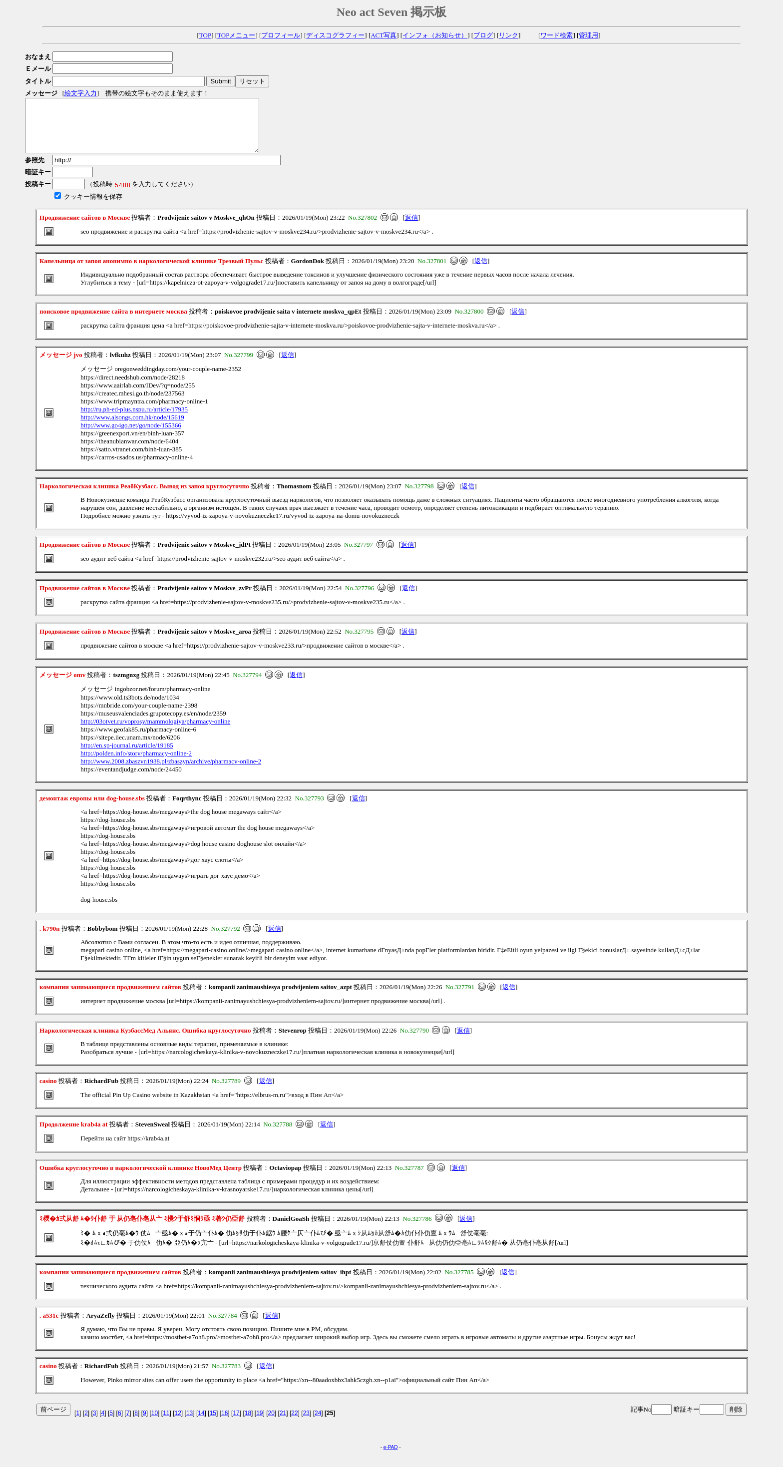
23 (306, 1423)
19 (259, 1423)
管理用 (588, 35)
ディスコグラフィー (335, 35)
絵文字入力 (80, 93)
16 (224, 1423)
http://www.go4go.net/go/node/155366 (130, 435)
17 (236, 1423)
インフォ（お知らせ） (434, 35)
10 (154, 1423)
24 (318, 1423)
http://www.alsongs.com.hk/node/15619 (132, 427)
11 (166, 1423)
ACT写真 (383, 35)
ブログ (483, 35)
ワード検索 (556, 35)
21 (283, 1423)
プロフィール (280, 35)
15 (213, 1423)
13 (189, 1423)
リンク (508, 35)
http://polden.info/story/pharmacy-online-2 (136, 763)
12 (178, 1423)
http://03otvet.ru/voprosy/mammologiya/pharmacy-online (155, 731)
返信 (411, 228)
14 (201, 1423)
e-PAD (391, 1458)
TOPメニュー (236, 35)
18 (248, 1423)
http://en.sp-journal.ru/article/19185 (126, 755)
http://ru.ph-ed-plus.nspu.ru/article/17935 (134, 419)
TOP (205, 35)
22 (294, 1423)
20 (271, 1423)
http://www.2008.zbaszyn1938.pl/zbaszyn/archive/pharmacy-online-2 (170, 771)
